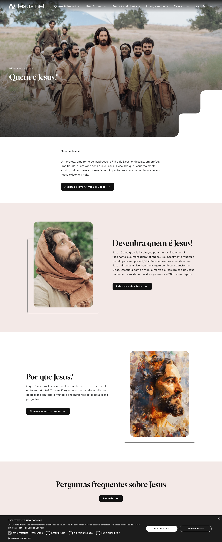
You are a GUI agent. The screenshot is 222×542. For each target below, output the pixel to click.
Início (12, 68)
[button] (74, 538)
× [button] (218, 519)
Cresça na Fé (157, 6)
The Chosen (96, 6)
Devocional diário (126, 6)
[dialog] (111, 528)
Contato (182, 6)
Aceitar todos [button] (162, 528)
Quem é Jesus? (67, 6)
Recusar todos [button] (196, 528)
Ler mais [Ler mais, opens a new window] (40, 528)
